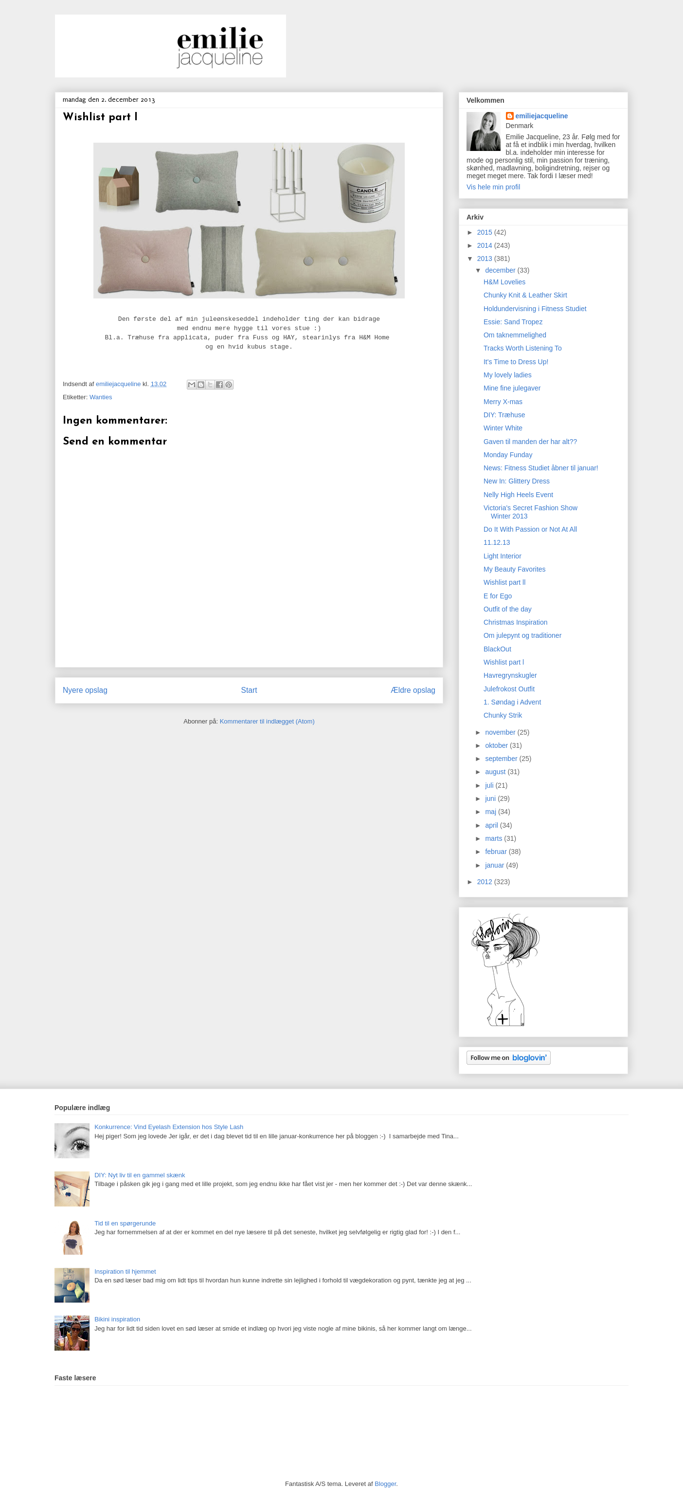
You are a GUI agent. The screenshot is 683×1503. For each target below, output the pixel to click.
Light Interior (502, 556)
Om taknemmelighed (515, 335)
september (502, 758)
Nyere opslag (85, 690)
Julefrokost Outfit (509, 689)
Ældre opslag (413, 690)
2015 (485, 232)
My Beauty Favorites (515, 569)
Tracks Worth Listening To (523, 348)
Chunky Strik (503, 715)
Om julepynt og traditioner (522, 635)
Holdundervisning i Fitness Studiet (535, 309)
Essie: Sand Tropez (513, 322)
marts (494, 838)
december (501, 270)
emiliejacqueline (542, 116)
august (496, 772)
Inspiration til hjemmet (125, 1271)
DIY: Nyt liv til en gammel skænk (139, 1175)
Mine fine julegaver (512, 388)
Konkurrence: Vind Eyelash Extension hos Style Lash (168, 1127)
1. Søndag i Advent (512, 702)
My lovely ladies (508, 375)
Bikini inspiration (117, 1319)
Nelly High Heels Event (518, 495)
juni (491, 798)
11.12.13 (497, 542)
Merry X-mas (503, 402)
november (501, 732)
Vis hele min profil (493, 187)
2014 (485, 245)
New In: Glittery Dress (517, 481)
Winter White (503, 428)
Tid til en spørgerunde (125, 1223)
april (492, 825)
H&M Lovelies (504, 282)
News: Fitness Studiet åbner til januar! (541, 468)
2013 (485, 258)
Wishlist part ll (504, 582)
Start (249, 690)
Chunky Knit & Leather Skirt (525, 295)
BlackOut (497, 649)
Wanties (101, 397)
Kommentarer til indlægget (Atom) (267, 721)
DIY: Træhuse (504, 415)
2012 (485, 882)
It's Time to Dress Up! (516, 362)
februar (496, 851)
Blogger (385, 1483)
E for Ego (498, 596)
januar (495, 865)
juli (490, 785)
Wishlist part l (504, 662)
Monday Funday (508, 455)
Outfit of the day (508, 609)
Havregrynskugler (510, 675)
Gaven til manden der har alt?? (530, 441)
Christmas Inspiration (516, 622)
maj (491, 812)
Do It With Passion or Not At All (530, 529)
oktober (497, 745)
